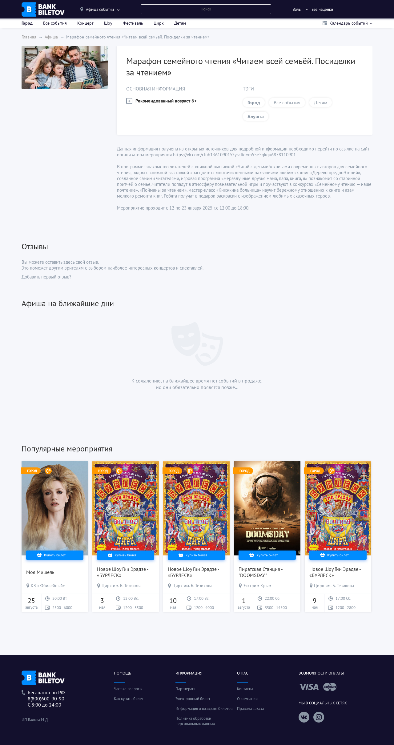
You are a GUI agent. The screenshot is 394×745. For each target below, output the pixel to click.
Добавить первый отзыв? (46, 277)
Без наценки (322, 9)
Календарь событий (348, 23)
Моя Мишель (40, 572)
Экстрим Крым (257, 585)
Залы (297, 9)
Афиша (51, 37)
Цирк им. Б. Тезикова (122, 585)
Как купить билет (128, 698)
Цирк (159, 23)
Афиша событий (100, 9)
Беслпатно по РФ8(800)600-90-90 (46, 695)
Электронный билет (192, 698)
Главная (29, 37)
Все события (55, 23)
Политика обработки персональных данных (195, 721)
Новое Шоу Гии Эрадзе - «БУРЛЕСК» (122, 572)
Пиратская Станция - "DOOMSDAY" (261, 572)
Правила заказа (250, 708)
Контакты (245, 688)
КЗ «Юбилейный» (48, 585)
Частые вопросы (128, 688)
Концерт (85, 23)
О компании (247, 698)
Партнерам (185, 688)
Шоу (108, 23)
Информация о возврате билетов (203, 708)
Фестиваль (133, 23)
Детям (180, 23)
